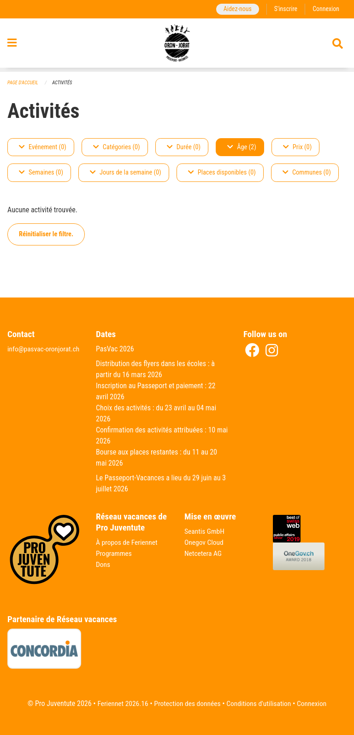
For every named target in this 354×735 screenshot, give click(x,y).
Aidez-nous (235, 9)
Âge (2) (241, 147)
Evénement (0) (42, 147)
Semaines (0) (41, 173)
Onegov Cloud (204, 542)
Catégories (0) (116, 147)
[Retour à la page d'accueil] (177, 45)
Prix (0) (297, 147)
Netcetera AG (203, 553)
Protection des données (186, 703)
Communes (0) (307, 173)
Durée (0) (184, 147)
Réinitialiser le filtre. (46, 234)
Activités (63, 83)
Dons (103, 564)
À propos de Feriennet (127, 542)
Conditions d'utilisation (260, 703)
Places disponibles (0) (222, 173)
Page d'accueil (23, 83)
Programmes (114, 553)
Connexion (325, 9)
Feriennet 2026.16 (120, 703)
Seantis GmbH (205, 531)
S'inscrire (284, 9)
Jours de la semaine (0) (125, 173)
